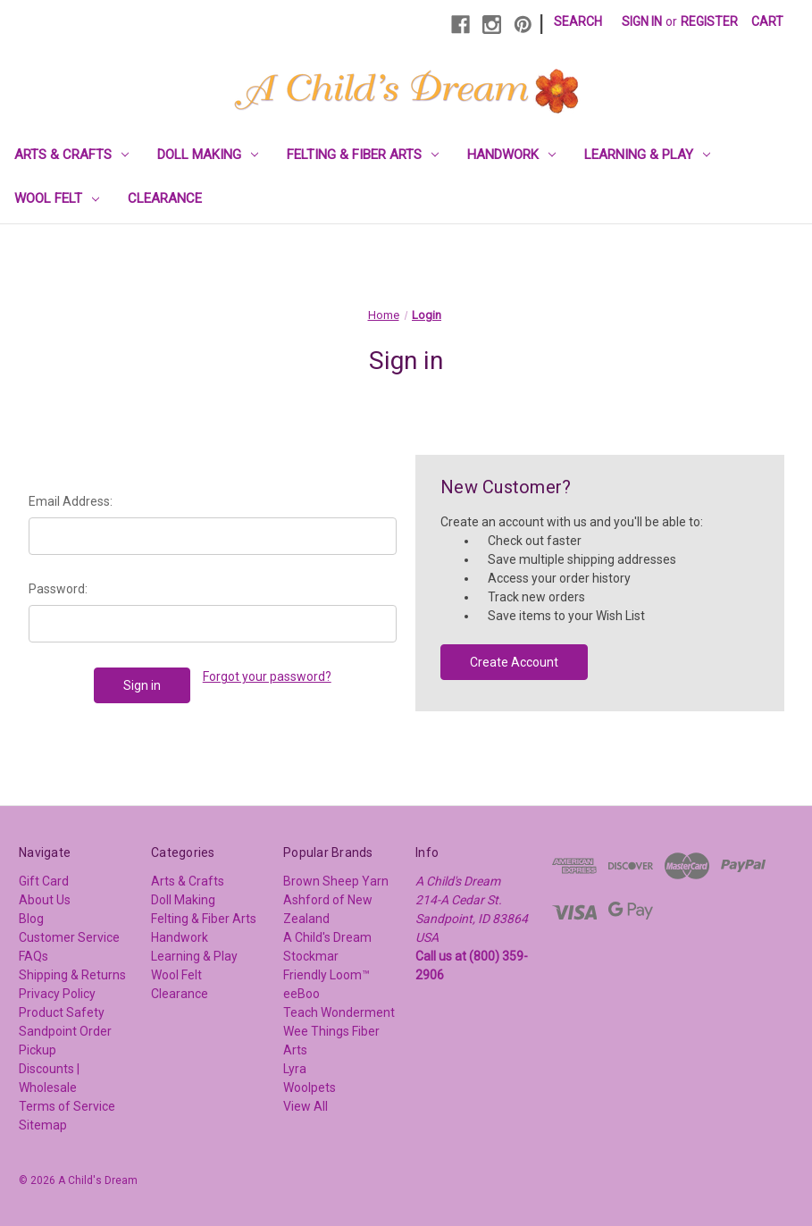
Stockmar (311, 956)
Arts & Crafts (71, 155)
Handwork (511, 155)
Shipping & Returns (72, 975)
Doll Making (207, 155)
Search (578, 21)
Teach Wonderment (339, 1012)
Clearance (165, 198)
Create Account (514, 662)
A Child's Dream (327, 937)
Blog (31, 918)
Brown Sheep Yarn (336, 881)
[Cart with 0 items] (767, 22)
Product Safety (62, 1012)
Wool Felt (56, 198)
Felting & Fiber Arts (363, 155)
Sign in (642, 21)
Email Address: (71, 501)
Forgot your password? (267, 676)
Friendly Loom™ (326, 975)
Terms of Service (67, 1106)
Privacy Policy (57, 994)
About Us (45, 900)
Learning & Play (647, 155)
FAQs (33, 956)
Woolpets (309, 1087)
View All (305, 1106)
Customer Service (69, 937)
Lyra (294, 1069)
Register (709, 21)
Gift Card (44, 881)
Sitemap (43, 1125)
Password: (58, 589)
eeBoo (301, 994)
